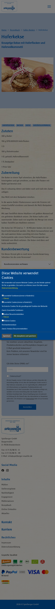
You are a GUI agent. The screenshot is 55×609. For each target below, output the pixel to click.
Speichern (6, 336)
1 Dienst (5, 298)
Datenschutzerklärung (10, 288)
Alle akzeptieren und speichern (25, 336)
